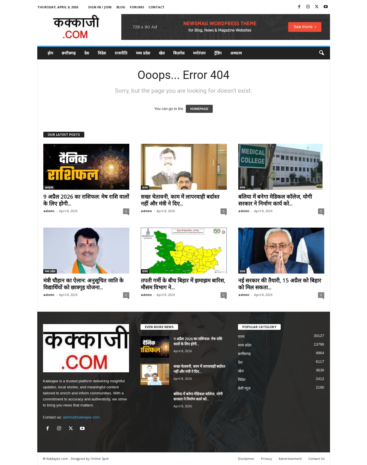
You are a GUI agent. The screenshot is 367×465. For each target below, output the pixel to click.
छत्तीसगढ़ (69, 53)
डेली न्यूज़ (244, 388)
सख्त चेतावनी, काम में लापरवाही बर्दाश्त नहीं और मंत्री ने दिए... (180, 200)
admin (48, 211)
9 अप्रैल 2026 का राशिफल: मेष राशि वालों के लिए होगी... (86, 200)
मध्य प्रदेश (143, 53)
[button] (321, 53)
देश (86, 53)
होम (50, 53)
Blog (120, 7)
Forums (137, 7)
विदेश (102, 53)
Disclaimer (246, 458)
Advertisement (290, 458)
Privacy (266, 458)
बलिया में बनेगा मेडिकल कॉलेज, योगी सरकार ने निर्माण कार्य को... (275, 200)
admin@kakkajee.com (81, 417)
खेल (162, 53)
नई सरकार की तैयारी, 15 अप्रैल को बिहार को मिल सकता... (279, 284)
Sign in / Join (100, 7)
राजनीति (121, 53)
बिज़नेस (178, 53)
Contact (157, 7)
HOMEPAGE (199, 109)
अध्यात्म (236, 53)
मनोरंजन (199, 53)
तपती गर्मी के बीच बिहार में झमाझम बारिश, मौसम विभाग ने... (183, 284)
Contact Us (316, 458)
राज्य (145, 187)
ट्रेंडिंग (218, 53)
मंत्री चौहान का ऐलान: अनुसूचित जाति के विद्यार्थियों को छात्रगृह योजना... (83, 284)
